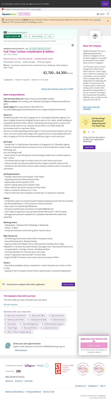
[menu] (108, 14)
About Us (9, 381)
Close (105, 4)
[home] (9, 13)
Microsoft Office (38, 315)
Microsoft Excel (57, 315)
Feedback (93, 386)
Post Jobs (29, 381)
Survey (19, 381)
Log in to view (68, 284)
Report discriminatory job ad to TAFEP (57, 89)
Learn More (89, 147)
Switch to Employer (24, 14)
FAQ (103, 386)
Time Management (30, 324)
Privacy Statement (33, 392)
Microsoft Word (30, 328)
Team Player (12, 328)
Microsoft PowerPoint (16, 315)
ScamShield (97, 20)
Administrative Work (15, 319)
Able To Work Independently (19, 332)
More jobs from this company (91, 108)
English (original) (11, 36)
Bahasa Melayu (37, 36)
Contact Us (81, 386)
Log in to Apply (94, 345)
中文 (25, 36)
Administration (59, 319)
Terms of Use (48, 392)
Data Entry (11, 324)
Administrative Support (54, 324)
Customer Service (50, 328)
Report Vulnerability (14, 391)
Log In (102, 14)
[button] (107, 21)
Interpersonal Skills (39, 319)
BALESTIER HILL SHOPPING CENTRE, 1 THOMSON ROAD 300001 (29, 59)
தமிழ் (49, 36)
